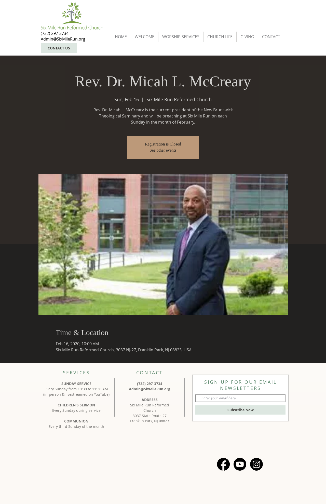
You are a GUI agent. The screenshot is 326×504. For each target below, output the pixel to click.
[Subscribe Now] (240, 410)
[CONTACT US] (59, 48)
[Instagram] (256, 464)
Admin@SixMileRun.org (149, 389)
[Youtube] (240, 464)
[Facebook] (223, 464)
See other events (163, 150)
